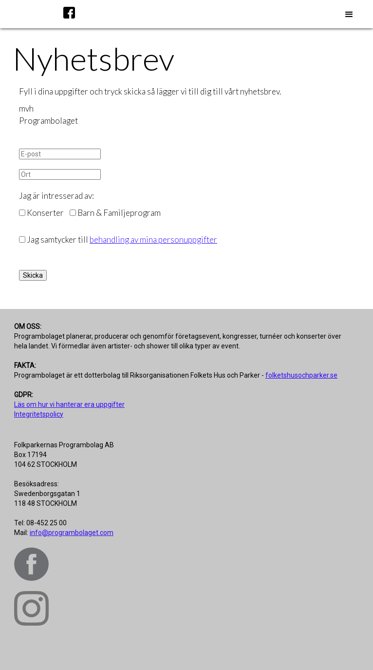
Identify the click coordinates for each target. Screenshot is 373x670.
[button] (349, 14)
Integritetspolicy (38, 414)
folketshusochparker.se (301, 375)
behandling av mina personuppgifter (153, 239)
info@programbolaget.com (71, 532)
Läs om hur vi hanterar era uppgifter (69, 404)
